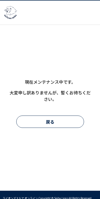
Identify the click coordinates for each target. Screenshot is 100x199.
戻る (50, 121)
